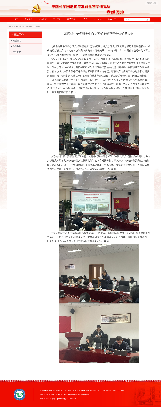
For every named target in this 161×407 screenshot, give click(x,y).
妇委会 (85, 19)
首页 (16, 19)
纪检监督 (43, 19)
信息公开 (112, 19)
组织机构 (15, 46)
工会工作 (57, 19)
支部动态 (37, 26)
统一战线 (98, 19)
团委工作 (71, 19)
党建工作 (28, 19)
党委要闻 (15, 40)
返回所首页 (151, 3)
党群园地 (20, 26)
